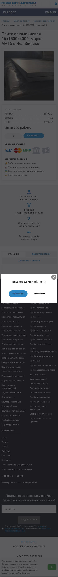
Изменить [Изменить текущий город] (40, 294)
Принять (18, 293)
